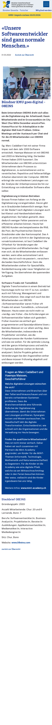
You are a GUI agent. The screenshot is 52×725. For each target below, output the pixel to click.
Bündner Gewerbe (10, 10)
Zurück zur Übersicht (24, 55)
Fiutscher (24, 10)
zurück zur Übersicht (11, 549)
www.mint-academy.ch (33, 488)
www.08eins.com (20, 542)
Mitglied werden (44, 10)
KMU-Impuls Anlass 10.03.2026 (24, 15)
